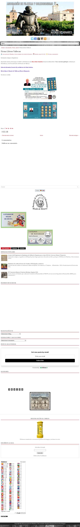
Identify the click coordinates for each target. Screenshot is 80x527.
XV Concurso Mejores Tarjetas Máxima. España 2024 (23, 272)
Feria (13, 47)
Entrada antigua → (74, 135)
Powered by (40, 367)
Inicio (41, 135)
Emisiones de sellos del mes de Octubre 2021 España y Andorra (26, 263)
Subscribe (40, 360)
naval (17, 47)
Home (3, 47)
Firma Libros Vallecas (11, 51)
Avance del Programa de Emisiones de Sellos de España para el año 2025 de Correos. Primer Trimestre (37, 255)
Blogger (63, 523)
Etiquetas (14, 248)
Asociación (8, 47)
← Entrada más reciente (7, 135)
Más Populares (5, 248)
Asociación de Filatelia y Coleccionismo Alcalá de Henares (39, 523)
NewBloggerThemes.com (49, 526)
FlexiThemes (32, 526)
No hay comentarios (53, 54)
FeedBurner (43, 455)
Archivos (22, 248)
